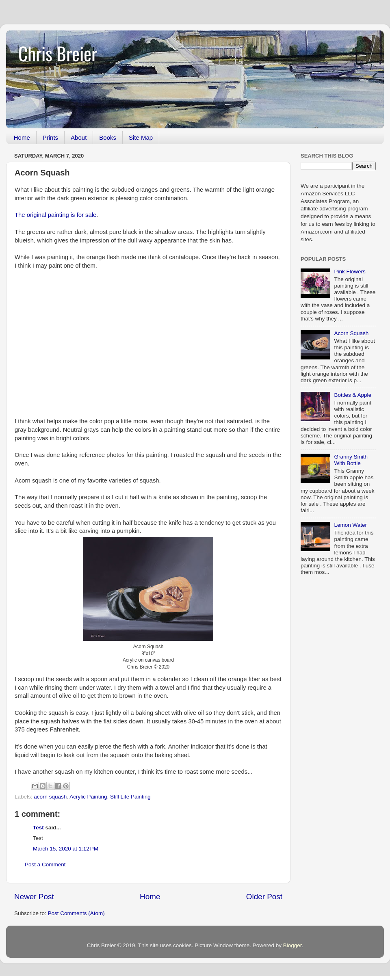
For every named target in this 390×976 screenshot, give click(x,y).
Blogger (292, 945)
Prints (50, 137)
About (79, 137)
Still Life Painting (130, 797)
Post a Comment (45, 864)
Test (38, 828)
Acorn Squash (351, 333)
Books (107, 137)
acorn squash (50, 797)
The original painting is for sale (55, 215)
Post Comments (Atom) (76, 913)
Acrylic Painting (88, 797)
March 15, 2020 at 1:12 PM (65, 849)
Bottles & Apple (352, 395)
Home (22, 137)
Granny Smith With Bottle (351, 460)
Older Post (264, 896)
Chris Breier (57, 53)
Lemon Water (350, 525)
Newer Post (34, 896)
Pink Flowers (349, 271)
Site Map (141, 137)
